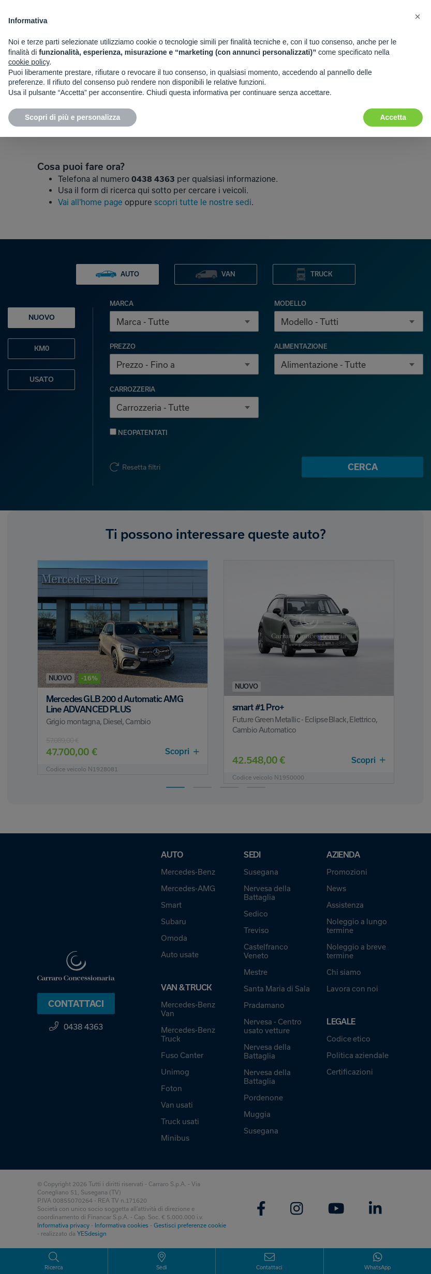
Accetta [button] (393, 117)
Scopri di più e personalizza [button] (72, 117)
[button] (417, 16)
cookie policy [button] (28, 62)
